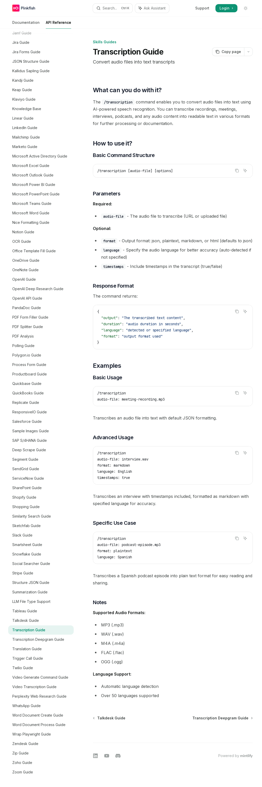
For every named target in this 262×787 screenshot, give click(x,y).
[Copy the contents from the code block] (237, 170)
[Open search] (113, 8)
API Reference (58, 24)
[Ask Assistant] (245, 170)
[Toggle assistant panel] (152, 8)
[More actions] (248, 51)
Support (202, 8)
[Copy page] (228, 51)
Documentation (26, 24)
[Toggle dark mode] (246, 8)
